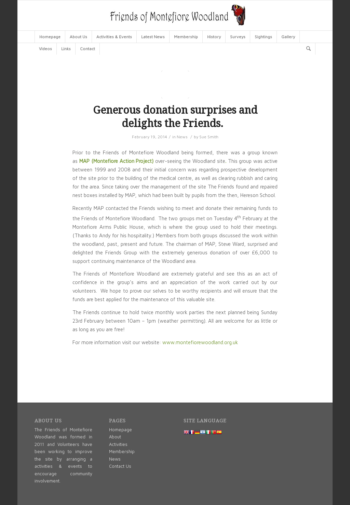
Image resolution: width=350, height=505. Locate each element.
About (115, 436)
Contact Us (120, 466)
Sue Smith (208, 136)
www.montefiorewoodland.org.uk (200, 342)
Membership (122, 451)
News (182, 136)
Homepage (120, 429)
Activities (118, 444)
